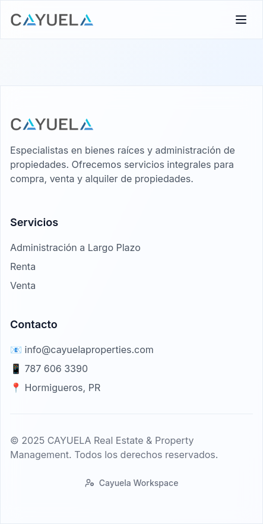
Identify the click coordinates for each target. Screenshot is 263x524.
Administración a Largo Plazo (75, 247)
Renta (23, 266)
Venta (23, 285)
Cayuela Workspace (132, 483)
